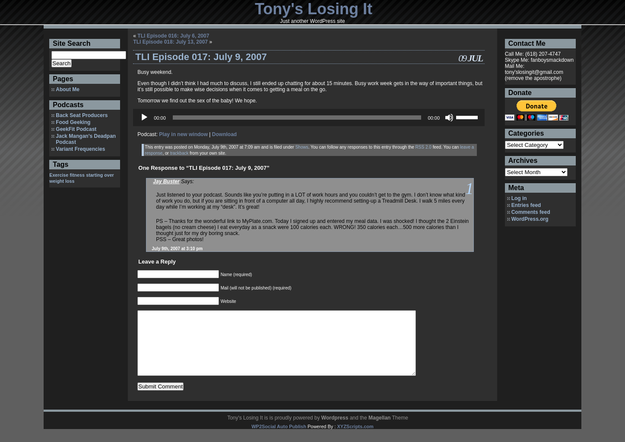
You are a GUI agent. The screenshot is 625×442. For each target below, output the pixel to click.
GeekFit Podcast (76, 129)
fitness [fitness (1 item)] (77, 175)
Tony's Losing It (313, 9)
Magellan (379, 431)
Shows (301, 147)
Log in (519, 198)
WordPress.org (530, 219)
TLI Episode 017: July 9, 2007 (200, 56)
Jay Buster (166, 181)
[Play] (144, 117)
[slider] (297, 117)
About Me (67, 89)
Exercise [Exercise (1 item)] (58, 175)
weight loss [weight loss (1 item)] (61, 181)
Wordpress (334, 431)
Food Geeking (73, 122)
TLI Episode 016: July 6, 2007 (173, 36)
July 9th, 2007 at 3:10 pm (177, 248)
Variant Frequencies (80, 149)
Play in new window (183, 134)
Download (224, 134)
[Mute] (449, 117)
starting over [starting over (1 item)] (100, 175)
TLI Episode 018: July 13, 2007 (170, 42)
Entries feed (526, 205)
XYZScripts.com (355, 439)
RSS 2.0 (423, 147)
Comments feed (530, 212)
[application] (309, 117)
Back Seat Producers (82, 115)
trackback (179, 153)
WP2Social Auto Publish (278, 439)
